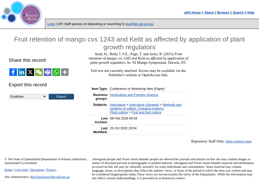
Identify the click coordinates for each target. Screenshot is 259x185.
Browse (223, 12)
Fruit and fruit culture (146, 112)
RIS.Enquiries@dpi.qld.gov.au (50, 177)
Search (238, 12)
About (209, 12)
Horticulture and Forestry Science (134, 95)
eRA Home (192, 12)
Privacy (51, 170)
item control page (239, 141)
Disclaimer (37, 170)
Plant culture (119, 112)
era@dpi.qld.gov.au (140, 24)
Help (250, 12)
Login (51, 24)
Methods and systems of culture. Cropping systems (145, 106)
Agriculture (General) (144, 105)
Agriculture (117, 105)
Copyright (21, 170)
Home (8, 170)
